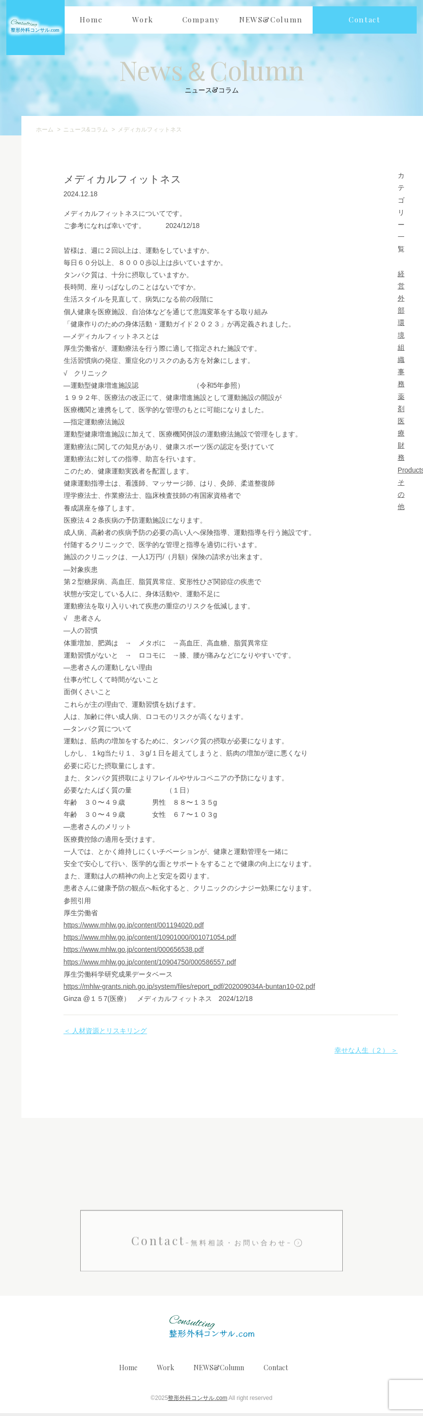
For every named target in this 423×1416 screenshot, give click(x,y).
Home (128, 1370)
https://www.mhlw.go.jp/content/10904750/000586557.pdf (150, 965)
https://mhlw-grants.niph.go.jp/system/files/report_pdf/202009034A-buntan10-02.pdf (190, 990)
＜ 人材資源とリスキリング (105, 1034)
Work (165, 1370)
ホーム (44, 133)
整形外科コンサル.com (197, 1400)
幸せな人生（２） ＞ (366, 1053)
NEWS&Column (219, 1370)
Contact (211, 1275)
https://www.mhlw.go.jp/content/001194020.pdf (134, 928)
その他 (401, 497)
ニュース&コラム (85, 133)
